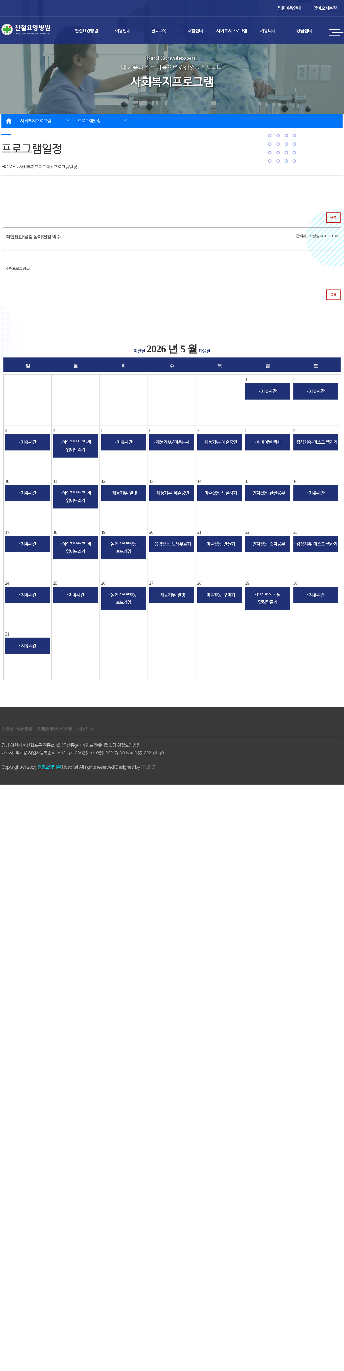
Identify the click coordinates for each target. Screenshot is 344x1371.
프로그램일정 (88, 120)
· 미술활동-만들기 (219, 544)
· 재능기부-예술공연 (219, 442)
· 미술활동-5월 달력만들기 (268, 598)
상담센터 (304, 30)
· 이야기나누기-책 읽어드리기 (75, 445)
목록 (333, 217)
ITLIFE (147, 767)
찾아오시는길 (325, 8)
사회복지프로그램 (231, 30)
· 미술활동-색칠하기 (219, 493)
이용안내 (122, 30)
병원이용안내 (289, 8)
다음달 (204, 350)
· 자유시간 (267, 391)
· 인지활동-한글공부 (267, 493)
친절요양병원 (86, 30)
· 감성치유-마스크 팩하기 (315, 442)
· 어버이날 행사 (268, 442)
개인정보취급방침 (16, 728)
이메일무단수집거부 (55, 728)
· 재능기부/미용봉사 (172, 442)
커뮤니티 (267, 30)
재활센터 (195, 30)
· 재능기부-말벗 (123, 493)
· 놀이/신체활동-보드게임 (123, 547)
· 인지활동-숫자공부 (267, 544)
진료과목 (159, 30)
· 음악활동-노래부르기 (171, 544)
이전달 (139, 350)
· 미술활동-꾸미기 (219, 594)
